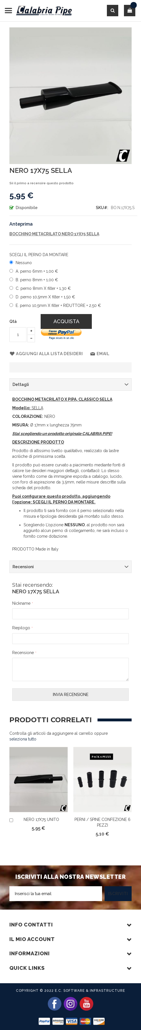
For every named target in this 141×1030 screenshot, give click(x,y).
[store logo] (38, 10)
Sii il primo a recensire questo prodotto (41, 183)
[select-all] (22, 739)
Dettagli (21, 384)
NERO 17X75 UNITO (41, 819)
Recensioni (23, 566)
